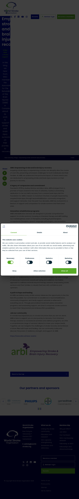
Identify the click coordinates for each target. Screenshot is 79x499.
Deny (14, 271)
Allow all (64, 271)
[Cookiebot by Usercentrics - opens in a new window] (68, 226)
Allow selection (40, 271)
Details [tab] (39, 232)
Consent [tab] (14, 232)
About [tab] (65, 232)
